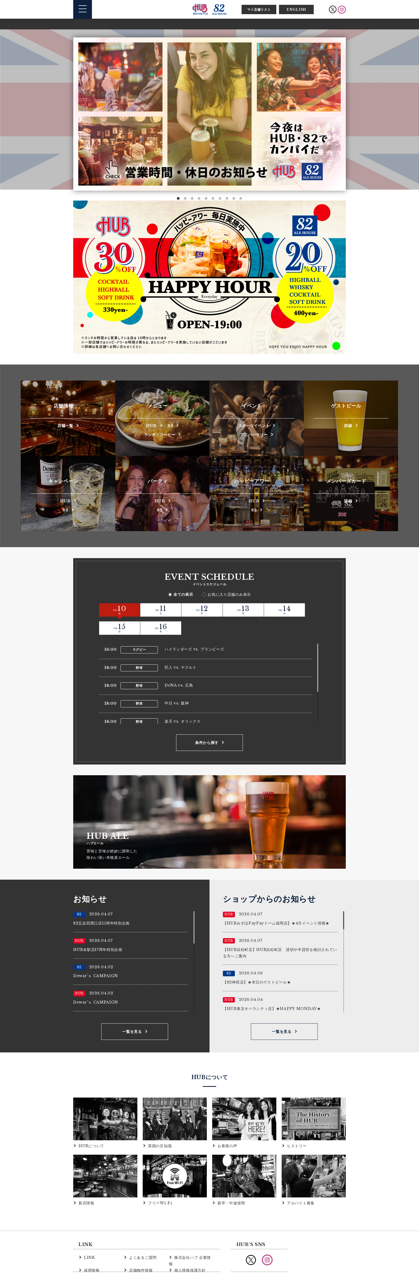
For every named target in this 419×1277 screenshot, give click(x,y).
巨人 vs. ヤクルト (181, 648)
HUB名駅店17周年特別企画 (97, 930)
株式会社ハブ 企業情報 (193, 1238)
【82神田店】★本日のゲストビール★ (257, 963)
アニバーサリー (254, 434)
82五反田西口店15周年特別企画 (101, 904)
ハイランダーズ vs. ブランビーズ (194, 630)
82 (172, 425)
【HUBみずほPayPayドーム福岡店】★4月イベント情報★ (276, 904)
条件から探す (207, 723)
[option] (209, 114)
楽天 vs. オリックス (182, 702)
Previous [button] (79, 119)
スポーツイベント (254, 425)
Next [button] (339, 119)
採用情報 (91, 1244)
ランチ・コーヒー (160, 434)
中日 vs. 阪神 (177, 684)
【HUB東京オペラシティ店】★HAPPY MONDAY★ (272, 989)
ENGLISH (296, 9)
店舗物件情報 (140, 1244)
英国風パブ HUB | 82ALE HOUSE (209, 9)
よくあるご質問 (142, 1238)
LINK (89, 1238)
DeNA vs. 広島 (179, 666)
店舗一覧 (65, 425)
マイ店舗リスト (259, 9)
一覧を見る (132, 1012)
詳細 (348, 425)
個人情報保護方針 (189, 1244)
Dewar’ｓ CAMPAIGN (95, 956)
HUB (150, 425)
